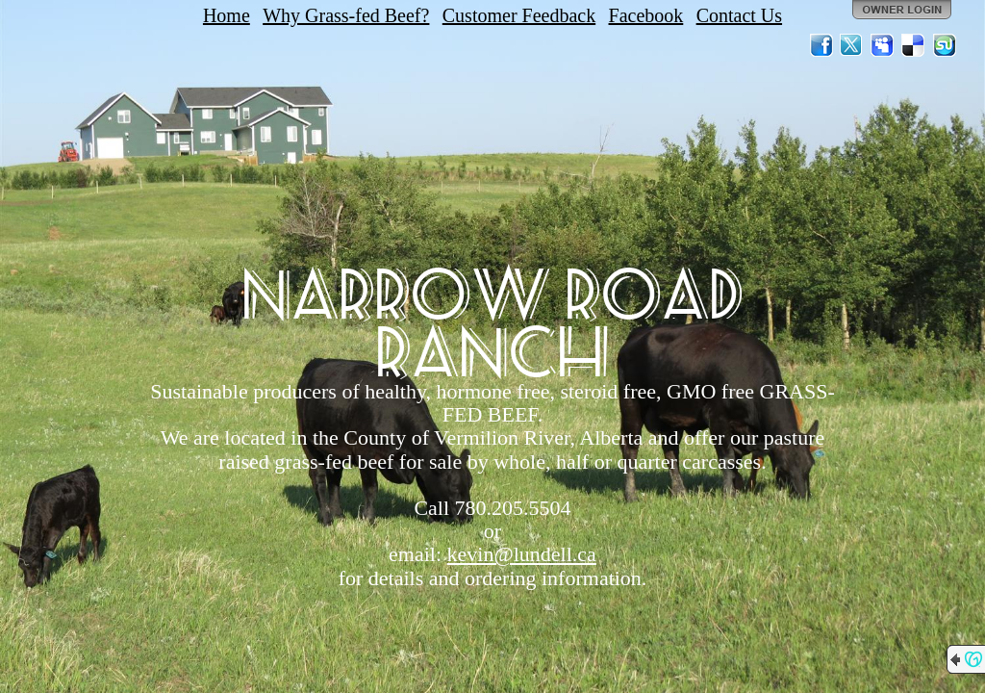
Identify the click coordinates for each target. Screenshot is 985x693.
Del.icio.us (913, 45)
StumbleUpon (944, 45)
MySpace (883, 45)
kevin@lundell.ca (521, 554)
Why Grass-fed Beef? (346, 15)
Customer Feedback (518, 15)
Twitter (852, 45)
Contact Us (739, 15)
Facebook (646, 15)
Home (226, 15)
